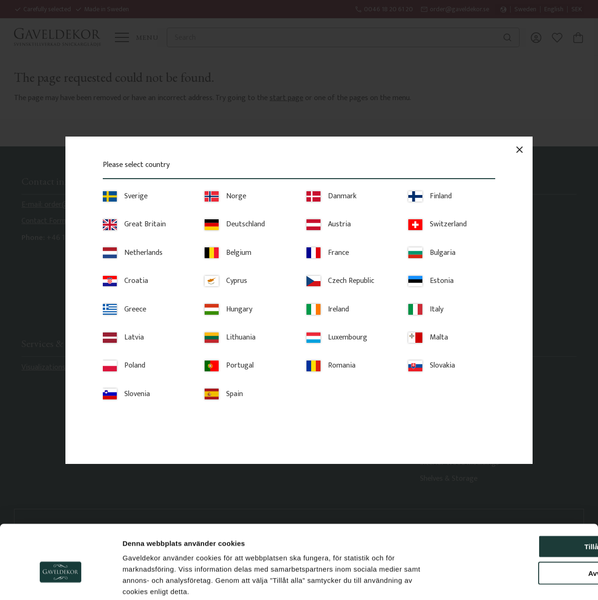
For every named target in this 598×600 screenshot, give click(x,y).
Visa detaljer (507, 582)
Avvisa (520, 525)
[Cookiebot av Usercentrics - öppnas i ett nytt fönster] (60, 582)
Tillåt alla (520, 499)
